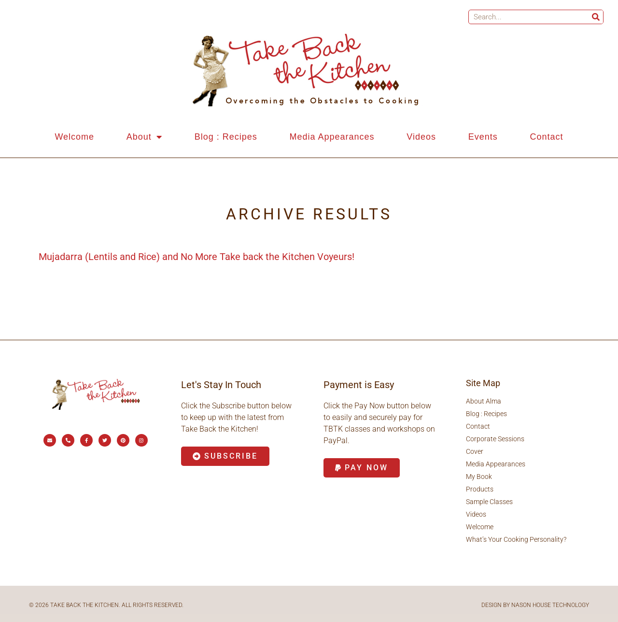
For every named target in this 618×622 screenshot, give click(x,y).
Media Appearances (331, 137)
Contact (546, 137)
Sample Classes (489, 502)
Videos (421, 137)
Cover (474, 451)
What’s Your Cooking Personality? (516, 539)
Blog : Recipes (226, 137)
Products (479, 489)
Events (483, 137)
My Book (479, 476)
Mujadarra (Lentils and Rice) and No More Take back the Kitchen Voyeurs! (196, 256)
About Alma (483, 401)
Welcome (74, 137)
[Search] (596, 17)
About (144, 137)
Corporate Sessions (495, 439)
